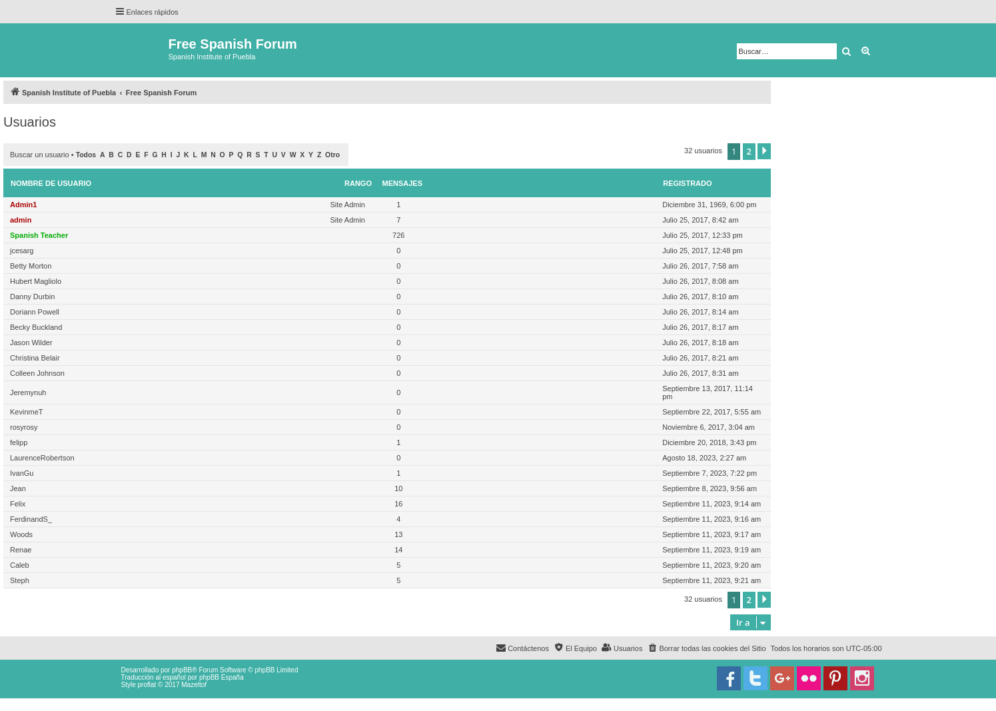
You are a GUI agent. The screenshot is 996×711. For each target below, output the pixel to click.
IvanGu (21, 473)
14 (398, 550)
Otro (332, 155)
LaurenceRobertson (42, 458)
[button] (764, 151)
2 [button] (749, 151)
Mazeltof (194, 684)
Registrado (687, 183)
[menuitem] (706, 648)
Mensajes (402, 183)
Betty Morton (30, 266)
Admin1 (23, 205)
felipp (18, 442)
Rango (358, 183)
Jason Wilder (31, 343)
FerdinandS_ (31, 519)
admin (20, 220)
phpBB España (221, 677)
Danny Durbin (32, 297)
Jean (18, 488)
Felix (17, 504)
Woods (21, 534)
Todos (86, 155)
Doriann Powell (34, 312)
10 (398, 488)
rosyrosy (24, 427)
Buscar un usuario (39, 155)
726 (398, 235)
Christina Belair (35, 358)
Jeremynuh (28, 392)
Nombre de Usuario (51, 183)
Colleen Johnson (37, 373)
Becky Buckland (36, 327)
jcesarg (21, 251)
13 (398, 534)
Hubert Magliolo (35, 281)
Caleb (19, 565)
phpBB (182, 670)
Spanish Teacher (39, 235)
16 (398, 504)
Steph (19, 580)
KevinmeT (26, 412)
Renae (20, 550)
